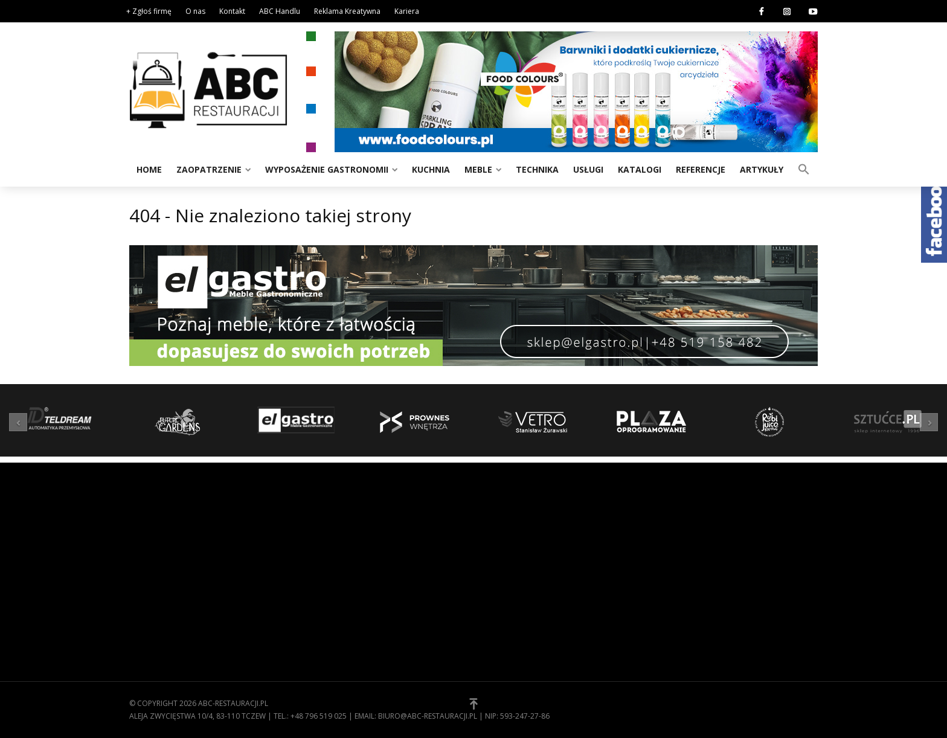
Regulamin (504, 547)
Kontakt (232, 11)
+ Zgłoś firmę (149, 11)
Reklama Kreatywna (347, 11)
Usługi (588, 169)
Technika (537, 169)
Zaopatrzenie (209, 169)
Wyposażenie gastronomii (326, 169)
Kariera (406, 11)
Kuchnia (431, 169)
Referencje (700, 169)
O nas (195, 11)
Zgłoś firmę (507, 585)
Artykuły (761, 169)
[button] (804, 168)
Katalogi (639, 169)
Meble (478, 169)
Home (149, 169)
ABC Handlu (279, 11)
